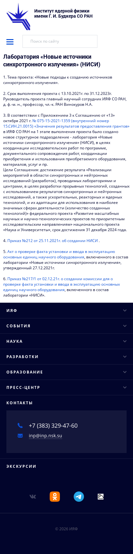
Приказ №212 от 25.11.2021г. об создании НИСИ (52, 240)
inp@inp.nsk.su (45, 435)
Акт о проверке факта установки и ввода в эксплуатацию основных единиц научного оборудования (59, 254)
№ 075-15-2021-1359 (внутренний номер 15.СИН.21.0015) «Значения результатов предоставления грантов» (66, 123)
